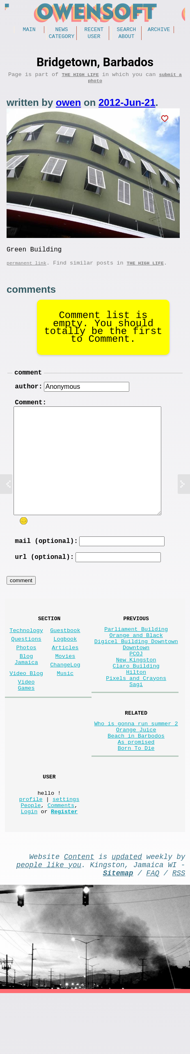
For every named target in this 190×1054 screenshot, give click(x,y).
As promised (136, 785)
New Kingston (136, 688)
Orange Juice (136, 769)
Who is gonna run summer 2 (136, 761)
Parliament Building (136, 649)
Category (61, 38)
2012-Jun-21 (127, 108)
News (61, 30)
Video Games (26, 716)
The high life (80, 78)
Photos (26, 671)
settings (66, 850)
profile (31, 850)
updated (127, 912)
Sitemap (118, 932)
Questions (26, 661)
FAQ (152, 932)
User (93, 38)
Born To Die (136, 792)
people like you (48, 922)
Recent (94, 30)
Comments (61, 857)
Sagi (136, 719)
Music (65, 702)
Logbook (65, 661)
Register (64, 865)
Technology (26, 651)
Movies (65, 681)
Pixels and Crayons (136, 711)
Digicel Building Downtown (136, 665)
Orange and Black (136, 657)
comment (28, 382)
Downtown (136, 673)
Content (79, 912)
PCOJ (136, 680)
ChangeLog (65, 691)
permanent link (26, 272)
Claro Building (136, 696)
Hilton (136, 704)
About (126, 38)
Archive (159, 30)
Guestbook (65, 651)
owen (68, 108)
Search (126, 30)
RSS (178, 932)
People (31, 857)
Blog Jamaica (26, 685)
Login (29, 865)
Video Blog (26, 702)
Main (29, 30)
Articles (65, 671)
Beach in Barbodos (136, 777)
